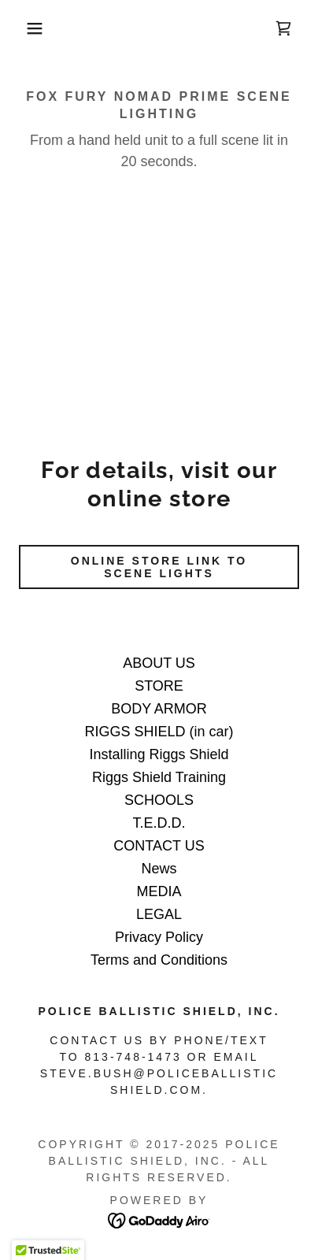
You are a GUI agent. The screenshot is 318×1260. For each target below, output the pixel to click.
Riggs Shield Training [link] (159, 777)
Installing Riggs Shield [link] (158, 754)
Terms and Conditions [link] (159, 960)
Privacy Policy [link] (159, 937)
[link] (283, 28)
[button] (24, 28)
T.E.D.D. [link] (158, 823)
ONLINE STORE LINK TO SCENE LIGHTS (159, 567)
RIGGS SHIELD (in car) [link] (158, 731)
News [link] (158, 868)
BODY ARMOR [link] (159, 709)
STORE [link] (159, 686)
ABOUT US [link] (159, 663)
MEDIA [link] (158, 891)
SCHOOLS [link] (159, 800)
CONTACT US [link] (158, 846)
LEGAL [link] (159, 914)
